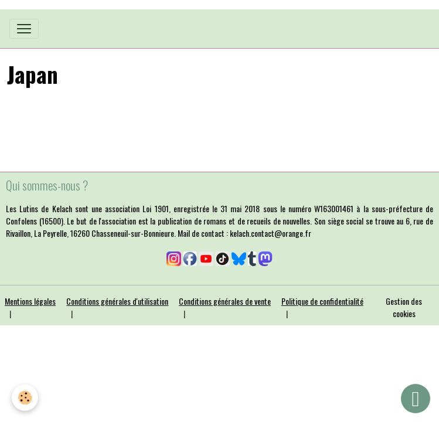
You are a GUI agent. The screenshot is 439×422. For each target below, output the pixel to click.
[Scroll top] (415, 398)
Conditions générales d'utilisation (117, 301)
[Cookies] (25, 397)
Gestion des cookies (404, 307)
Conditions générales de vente (225, 301)
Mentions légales (30, 301)
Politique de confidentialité (322, 301)
